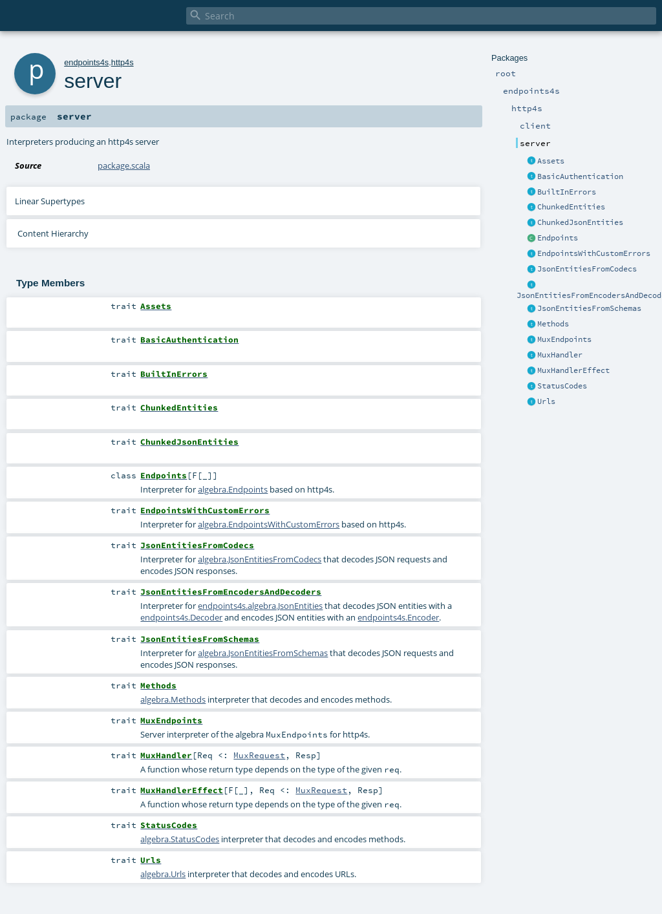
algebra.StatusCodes (179, 839)
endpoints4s (86, 62)
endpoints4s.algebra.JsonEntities (260, 605)
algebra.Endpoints (233, 489)
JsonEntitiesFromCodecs (587, 268)
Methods (553, 323)
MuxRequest (259, 755)
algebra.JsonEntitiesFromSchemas (263, 653)
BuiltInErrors (566, 192)
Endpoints (557, 237)
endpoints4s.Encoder (398, 617)
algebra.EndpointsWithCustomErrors (268, 524)
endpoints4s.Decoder (181, 617)
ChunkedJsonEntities (580, 222)
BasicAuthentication (580, 176)
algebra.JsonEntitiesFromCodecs (259, 559)
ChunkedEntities (571, 206)
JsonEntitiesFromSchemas (589, 308)
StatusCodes (562, 385)
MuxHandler (559, 354)
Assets (550, 160)
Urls (546, 401)
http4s (122, 62)
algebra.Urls (163, 874)
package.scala (124, 165)
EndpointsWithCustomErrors (593, 253)
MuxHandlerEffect (573, 370)
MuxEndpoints (564, 339)
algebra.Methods (173, 699)
